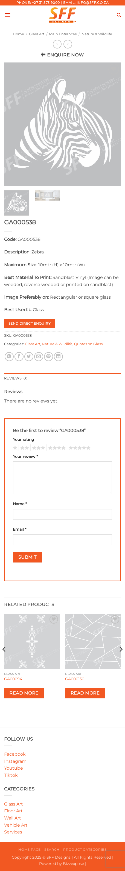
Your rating (23, 439)
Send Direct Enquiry (29, 323)
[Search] (119, 15)
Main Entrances (63, 34)
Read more (23, 693)
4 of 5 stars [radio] (56, 448)
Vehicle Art (16, 825)
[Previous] (4, 660)
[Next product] (57, 44)
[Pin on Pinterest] (48, 356)
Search (52, 849)
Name (20, 503)
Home (18, 34)
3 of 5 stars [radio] (37, 448)
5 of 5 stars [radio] (79, 448)
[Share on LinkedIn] (58, 356)
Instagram (15, 761)
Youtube (13, 768)
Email (19, 529)
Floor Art (13, 810)
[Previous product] (67, 44)
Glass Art (36, 34)
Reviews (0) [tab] (15, 378)
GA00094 (13, 679)
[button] (7, 15)
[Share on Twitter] (28, 356)
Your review (25, 456)
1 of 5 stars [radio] (14, 448)
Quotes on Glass (88, 344)
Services (13, 832)
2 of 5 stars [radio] (24, 448)
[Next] (120, 660)
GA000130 (74, 679)
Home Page (29, 849)
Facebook (15, 754)
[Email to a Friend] (38, 356)
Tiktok (11, 775)
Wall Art (12, 818)
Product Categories (84, 849)
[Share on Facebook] (19, 356)
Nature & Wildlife (97, 34)
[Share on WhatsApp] (9, 356)
